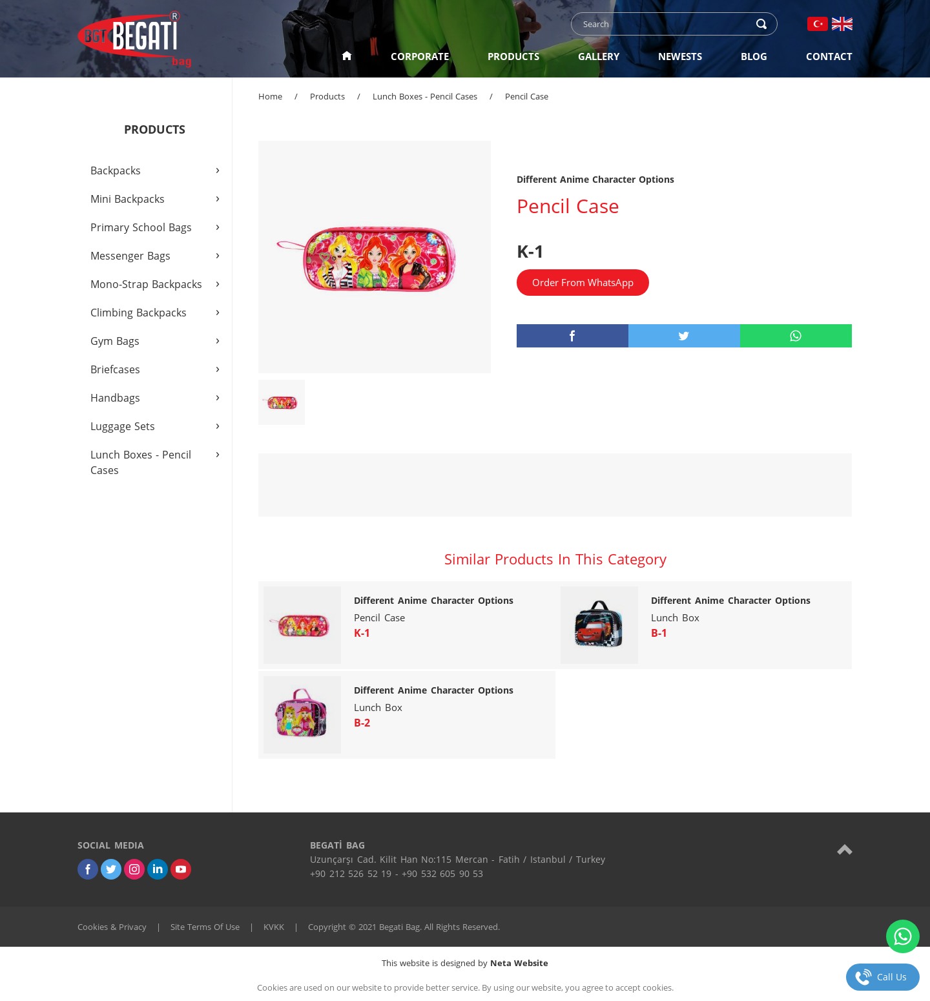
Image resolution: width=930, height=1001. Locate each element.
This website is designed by (465, 963)
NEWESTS (680, 56)
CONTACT (829, 56)
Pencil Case (526, 96)
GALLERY (598, 56)
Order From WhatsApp (583, 282)
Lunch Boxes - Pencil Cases (425, 96)
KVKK (274, 927)
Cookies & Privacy (112, 927)
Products (327, 96)
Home (270, 96)
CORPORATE (420, 56)
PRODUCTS (513, 56)
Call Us (892, 977)
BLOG (754, 56)
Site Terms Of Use (205, 927)
